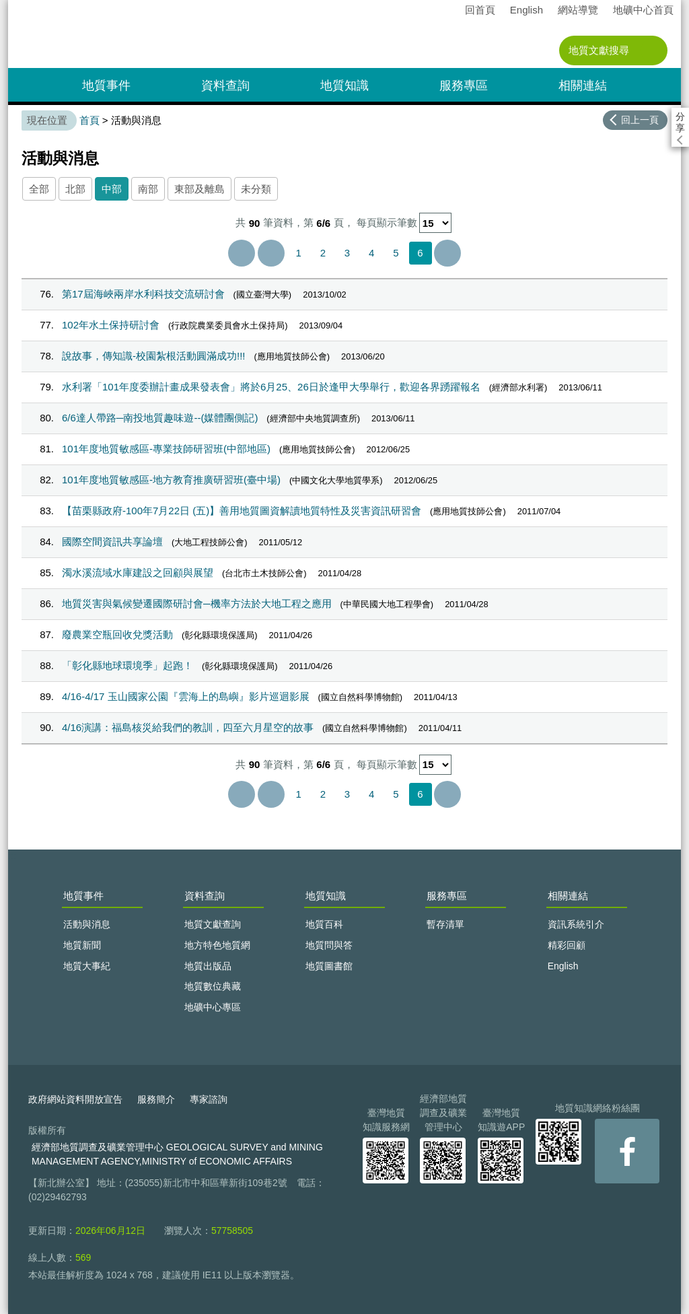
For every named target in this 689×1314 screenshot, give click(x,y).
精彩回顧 (566, 945)
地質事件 (106, 85)
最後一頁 (447, 253)
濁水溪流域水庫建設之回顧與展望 (137, 572)
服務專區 (463, 85)
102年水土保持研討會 (110, 325)
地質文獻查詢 (212, 924)
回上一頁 (640, 119)
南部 (148, 189)
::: (12, 5)
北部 (75, 189)
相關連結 (582, 85)
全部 (39, 189)
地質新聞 (82, 945)
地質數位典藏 (212, 986)
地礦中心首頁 (643, 9)
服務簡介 (156, 1099)
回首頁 (480, 9)
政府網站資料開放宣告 (75, 1099)
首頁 (89, 120)
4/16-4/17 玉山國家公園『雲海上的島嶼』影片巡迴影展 (186, 696)
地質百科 (324, 924)
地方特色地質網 (217, 945)
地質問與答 (329, 945)
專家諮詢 (208, 1099)
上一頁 (271, 253)
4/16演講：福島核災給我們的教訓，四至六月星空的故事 (188, 727)
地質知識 (344, 85)
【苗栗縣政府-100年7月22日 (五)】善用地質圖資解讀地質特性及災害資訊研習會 (241, 510)
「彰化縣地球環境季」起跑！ (127, 665)
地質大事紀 (86, 966)
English (526, 9)
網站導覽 (578, 9)
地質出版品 (207, 966)
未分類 (256, 189)
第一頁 (241, 253)
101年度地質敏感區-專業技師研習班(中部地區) (166, 448)
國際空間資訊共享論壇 (112, 541)
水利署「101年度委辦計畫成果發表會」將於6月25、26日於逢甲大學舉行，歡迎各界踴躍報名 (271, 386)
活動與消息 (86, 924)
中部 (112, 189)
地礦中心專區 (212, 1007)
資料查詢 (225, 85)
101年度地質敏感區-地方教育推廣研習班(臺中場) (171, 479)
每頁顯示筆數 (387, 223)
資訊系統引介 (576, 924)
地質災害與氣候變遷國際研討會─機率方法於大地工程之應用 (197, 603)
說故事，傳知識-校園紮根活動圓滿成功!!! (154, 355)
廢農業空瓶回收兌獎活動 (117, 634)
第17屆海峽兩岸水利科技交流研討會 (143, 294)
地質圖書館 (329, 966)
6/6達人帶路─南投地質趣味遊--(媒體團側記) (160, 417)
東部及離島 (199, 189)
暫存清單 (445, 924)
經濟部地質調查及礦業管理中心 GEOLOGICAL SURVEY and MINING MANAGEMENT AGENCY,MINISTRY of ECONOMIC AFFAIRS (177, 1154)
